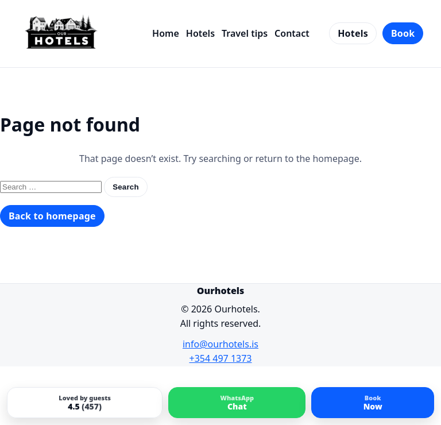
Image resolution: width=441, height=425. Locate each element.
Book (403, 33)
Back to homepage (52, 216)
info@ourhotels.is (220, 344)
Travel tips (245, 33)
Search (126, 187)
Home (165, 33)
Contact (292, 33)
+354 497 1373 (220, 358)
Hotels (200, 33)
